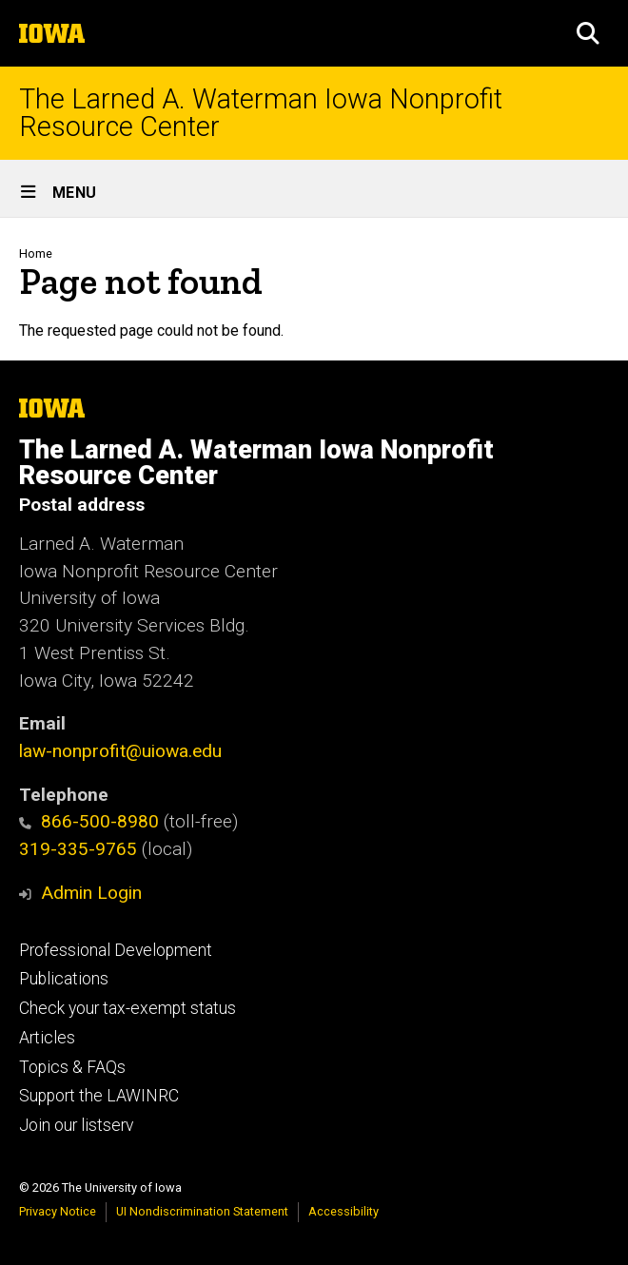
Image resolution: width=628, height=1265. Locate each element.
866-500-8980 (89, 821)
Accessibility (343, 1211)
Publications (63, 978)
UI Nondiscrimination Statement (202, 1211)
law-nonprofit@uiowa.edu (120, 751)
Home (35, 253)
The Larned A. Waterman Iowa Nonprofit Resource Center (260, 113)
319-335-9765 (78, 849)
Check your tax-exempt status (127, 1008)
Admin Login (91, 893)
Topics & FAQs (72, 1067)
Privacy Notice (57, 1211)
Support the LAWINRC (99, 1095)
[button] (588, 33)
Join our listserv (76, 1125)
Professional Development (115, 950)
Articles (47, 1037)
